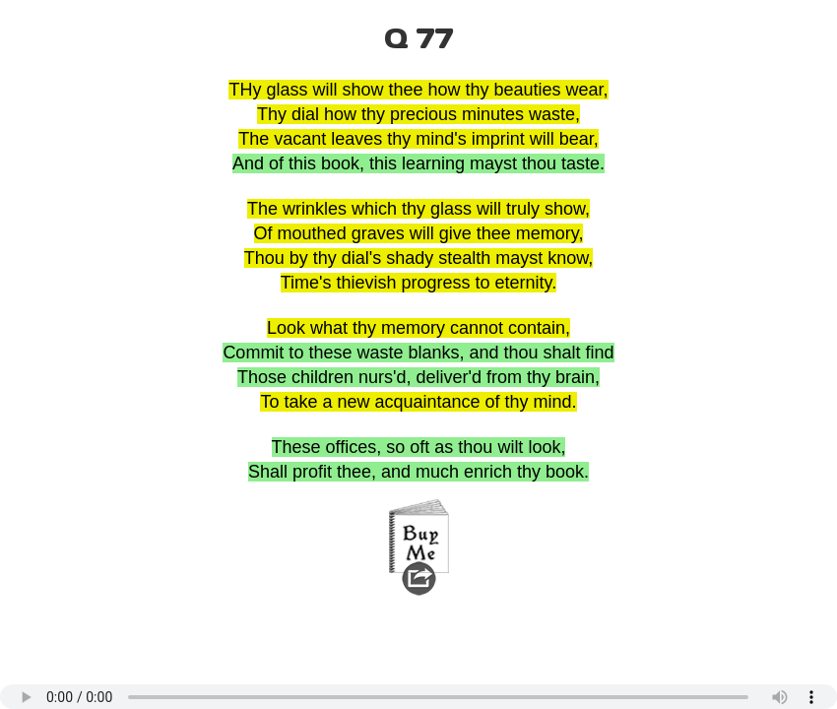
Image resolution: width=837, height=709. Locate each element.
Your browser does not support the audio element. (418, 696)
